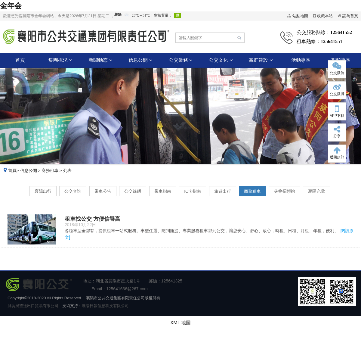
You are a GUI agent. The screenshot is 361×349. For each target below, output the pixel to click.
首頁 (20, 60)
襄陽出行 (43, 191)
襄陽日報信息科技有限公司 (105, 306)
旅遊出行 (222, 191)
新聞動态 (100, 60)
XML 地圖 (180, 322)
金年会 (11, 6)
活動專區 (300, 60)
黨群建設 (260, 60)
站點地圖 (300, 16)
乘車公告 (102, 191)
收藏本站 (325, 16)
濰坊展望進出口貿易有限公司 (33, 306)
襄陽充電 (316, 191)
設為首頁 (350, 16)
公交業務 (180, 60)
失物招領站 (284, 191)
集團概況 (60, 60)
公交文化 (220, 60)
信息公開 (140, 60)
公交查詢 (72, 191)
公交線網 (132, 191)
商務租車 (50, 170)
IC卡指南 (192, 191)
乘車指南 (162, 191)
